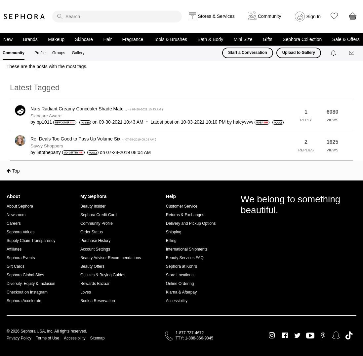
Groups (58, 53)
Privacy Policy (19, 338)
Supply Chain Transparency (31, 240)
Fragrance (132, 39)
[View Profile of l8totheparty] (49, 152)
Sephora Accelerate (24, 300)
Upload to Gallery (298, 52)
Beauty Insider (93, 206)
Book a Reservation (97, 300)
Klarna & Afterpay (181, 292)
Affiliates (14, 249)
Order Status (91, 232)
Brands (30, 39)
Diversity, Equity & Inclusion (31, 283)
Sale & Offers (346, 39)
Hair (107, 39)
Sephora (24, 16)
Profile (40, 53)
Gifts (267, 39)
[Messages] (352, 53)
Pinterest (323, 335)
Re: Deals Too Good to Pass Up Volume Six (93, 138)
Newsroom (16, 215)
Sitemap (97, 338)
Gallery (78, 53)
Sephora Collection (302, 39)
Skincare (84, 39)
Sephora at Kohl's (181, 266)
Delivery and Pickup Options (191, 223)
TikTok (349, 335)
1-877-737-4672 (190, 333)
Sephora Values (21, 232)
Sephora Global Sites (25, 275)
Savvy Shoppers (46, 145)
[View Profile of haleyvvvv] (243, 122)
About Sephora (20, 206)
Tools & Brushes (170, 39)
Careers (14, 223)
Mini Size (243, 39)
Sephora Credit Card (98, 215)
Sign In (313, 16)
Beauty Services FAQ (185, 258)
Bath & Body (210, 39)
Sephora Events (21, 258)
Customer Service (181, 206)
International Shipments (187, 249)
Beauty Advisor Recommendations (110, 258)
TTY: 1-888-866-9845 (194, 338)
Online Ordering (180, 283)
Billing (171, 240)
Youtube (310, 335)
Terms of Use (48, 338)
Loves (85, 292)
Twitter (297, 335)
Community (13, 53)
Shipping (174, 232)
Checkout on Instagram (27, 292)
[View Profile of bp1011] (44, 122)
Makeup (56, 39)
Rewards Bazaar (95, 283)
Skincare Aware (45, 115)
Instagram (272, 335)
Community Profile (96, 223)
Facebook (285, 335)
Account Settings (95, 249)
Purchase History (95, 240)
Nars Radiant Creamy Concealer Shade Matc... (96, 108)
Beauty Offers (92, 266)
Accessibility (176, 300)
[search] (117, 16)
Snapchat (336, 335)
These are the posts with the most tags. (47, 66)
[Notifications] (334, 53)
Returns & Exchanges (185, 215)
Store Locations (179, 275)
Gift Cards (15, 266)
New (8, 39)
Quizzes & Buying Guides (102, 275)
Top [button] (16, 171)
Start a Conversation (247, 52)
